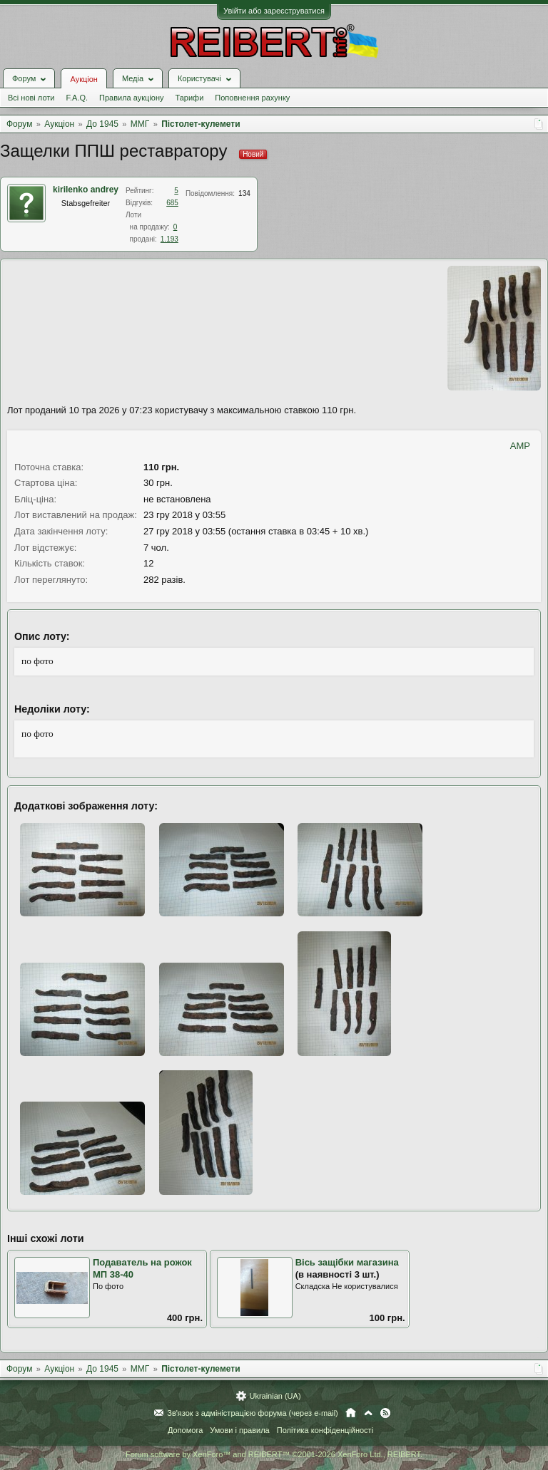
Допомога (185, 1430)
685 (172, 203)
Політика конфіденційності (325, 1430)
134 (244, 193)
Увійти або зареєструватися (274, 10)
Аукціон (83, 79)
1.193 (169, 239)
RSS (385, 1413)
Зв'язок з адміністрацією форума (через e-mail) (252, 1413)
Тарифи (190, 97)
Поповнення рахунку (252, 97)
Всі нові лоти (31, 97)
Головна (350, 1413)
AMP (520, 445)
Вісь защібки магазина (347, 1262)
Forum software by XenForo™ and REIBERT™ (274, 1454)
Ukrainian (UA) (274, 1396)
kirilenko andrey (85, 190)
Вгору (368, 1413)
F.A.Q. (77, 97)
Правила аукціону (131, 97)
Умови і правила (239, 1430)
